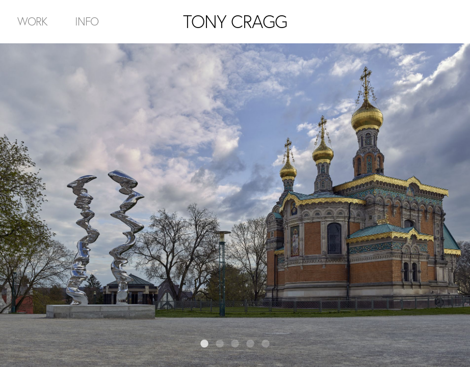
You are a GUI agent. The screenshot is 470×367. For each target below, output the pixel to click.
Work (32, 21)
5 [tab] (265, 344)
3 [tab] (235, 344)
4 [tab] (250, 344)
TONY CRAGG (235, 21)
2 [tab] (220, 344)
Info (86, 21)
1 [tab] (204, 344)
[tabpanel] (235, 205)
